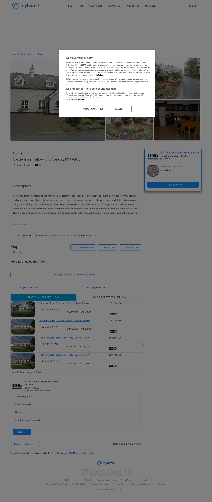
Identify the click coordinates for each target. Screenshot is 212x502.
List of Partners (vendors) (75, 100)
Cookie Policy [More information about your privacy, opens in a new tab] (97, 75)
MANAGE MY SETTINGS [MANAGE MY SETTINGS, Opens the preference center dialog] (93, 109)
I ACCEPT (119, 109)
